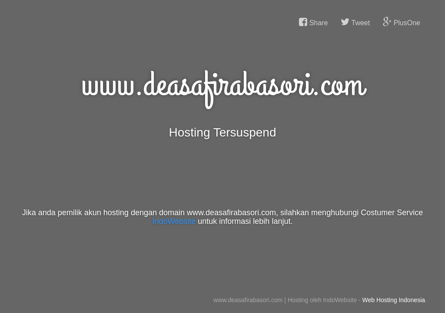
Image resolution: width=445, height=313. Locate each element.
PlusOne (401, 22)
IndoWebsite (174, 221)
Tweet (355, 22)
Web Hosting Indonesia (393, 299)
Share (313, 22)
